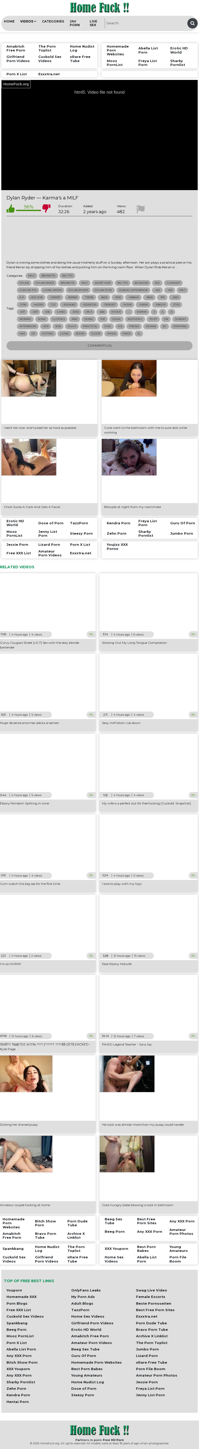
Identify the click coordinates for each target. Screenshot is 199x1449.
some (42, 319)
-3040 (75, 311)
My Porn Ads (83, 1297)
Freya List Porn (150, 1389)
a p (21, 297)
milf (84, 283)
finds (127, 333)
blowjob (141, 283)
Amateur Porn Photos (156, 1375)
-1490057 (55, 297)
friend (134, 326)
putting (47, 333)
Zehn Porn (16, 1389)
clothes (59, 319)
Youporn (14, 1290)
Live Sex (93, 23)
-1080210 (160, 304)
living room (52, 290)
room (80, 333)
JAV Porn (75, 23)
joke (107, 326)
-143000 (143, 304)
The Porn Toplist (151, 1343)
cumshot (173, 283)
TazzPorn (80, 1310)
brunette (68, 283)
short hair (103, 283)
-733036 (89, 297)
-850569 (72, 297)
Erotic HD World (86, 1330)
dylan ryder (78, 290)
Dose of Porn (83, 1389)
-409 (35, 311)
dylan (24, 283)
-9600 (149, 297)
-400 (170, 290)
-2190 (22, 304)
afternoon (27, 326)
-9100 (117, 297)
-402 (157, 290)
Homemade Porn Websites (96, 1362)
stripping (180, 326)
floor (95, 333)
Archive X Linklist (152, 1336)
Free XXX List (18, 1310)
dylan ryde (103, 290)
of (33, 333)
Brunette (48, 275)
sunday (180, 319)
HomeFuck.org (16, 84)
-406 (47, 311)
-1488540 (133, 297)
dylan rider (44, 283)
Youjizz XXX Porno (117, 546)
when (111, 333)
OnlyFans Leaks (86, 1290)
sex (157, 283)
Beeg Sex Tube (85, 1349)
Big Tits (67, 275)
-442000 (38, 304)
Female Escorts (150, 1297)
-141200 (127, 304)
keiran (151, 326)
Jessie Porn (147, 1382)
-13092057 (109, 304)
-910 (162, 297)
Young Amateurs (86, 1375)
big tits (122, 283)
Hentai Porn (17, 1402)
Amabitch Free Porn (90, 1336)
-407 (22, 311)
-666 (102, 311)
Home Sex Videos (87, 1316)
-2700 (176, 304)
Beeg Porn (16, 1330)
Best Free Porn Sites (155, 1310)
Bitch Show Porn (22, 1362)
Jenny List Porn (150, 1395)
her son (37, 297)
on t (182, 290)
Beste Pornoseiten (153, 1303)
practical (90, 326)
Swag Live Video (151, 1290)
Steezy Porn (82, 1395)
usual (116, 319)
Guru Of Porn (83, 1356)
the (102, 319)
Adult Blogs (82, 1303)
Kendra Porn (18, 1395)
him (22, 333)
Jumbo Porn (147, 1349)
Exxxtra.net (146, 1316)
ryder (116, 311)
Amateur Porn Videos (91, 1343)
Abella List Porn (21, 1349)
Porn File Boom (150, 1369)
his (120, 326)
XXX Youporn (18, 1369)
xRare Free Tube (151, 1362)
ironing (25, 319)
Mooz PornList (20, 1336)
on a (89, 311)
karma (142, 311)
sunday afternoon (133, 290)
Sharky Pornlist (20, 1382)
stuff (153, 319)
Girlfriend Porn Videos (92, 1323)
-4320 (175, 297)
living (64, 333)
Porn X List (16, 1343)
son (58, 326)
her (45, 326)
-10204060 (68, 304)
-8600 (104, 297)
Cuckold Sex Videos (25, 1316)
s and (61, 311)
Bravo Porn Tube (152, 1330)
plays (72, 326)
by (164, 326)
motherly (135, 319)
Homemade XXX (21, 1297)
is (171, 311)
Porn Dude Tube (151, 1323)
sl (138, 333)
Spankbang (16, 1323)
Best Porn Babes (87, 1369)
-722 (53, 304)
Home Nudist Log (87, 1382)
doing (88, 319)
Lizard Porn (147, 1356)
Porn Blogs (16, 1303)
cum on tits (28, 290)
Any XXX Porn (19, 1356)
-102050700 (89, 304)
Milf (31, 275)
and (74, 319)
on (166, 319)
